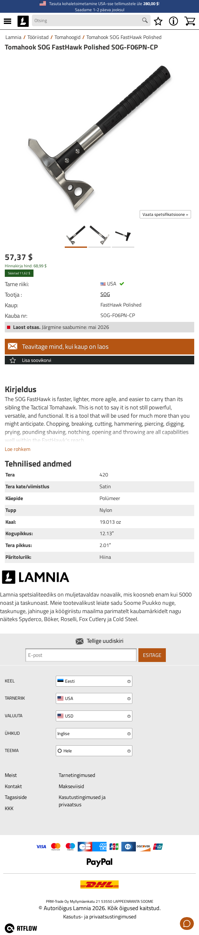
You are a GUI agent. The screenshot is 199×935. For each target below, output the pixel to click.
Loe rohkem (17, 449)
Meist (11, 775)
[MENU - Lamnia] (173, 21)
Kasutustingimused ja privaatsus (82, 800)
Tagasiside (16, 797)
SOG (105, 294)
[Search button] (145, 21)
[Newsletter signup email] (81, 655)
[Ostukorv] (190, 21)
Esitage (152, 655)
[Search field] (91, 20)
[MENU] (7, 21)
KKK (9, 808)
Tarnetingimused (77, 775)
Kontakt (13, 786)
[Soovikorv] (158, 21)
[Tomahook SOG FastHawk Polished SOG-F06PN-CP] (99, 138)
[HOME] (23, 21)
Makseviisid (71, 786)
